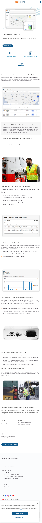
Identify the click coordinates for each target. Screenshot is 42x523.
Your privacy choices (20, 517)
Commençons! (7, 45)
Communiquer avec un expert (10, 444)
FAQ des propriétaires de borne (11, 474)
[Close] (37, 503)
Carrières (6, 484)
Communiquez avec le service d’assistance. (14, 476)
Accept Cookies (19, 513)
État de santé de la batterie (30, 56)
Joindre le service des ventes (11, 478)
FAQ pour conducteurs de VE (11, 464)
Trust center (7, 486)
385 (2, 420)
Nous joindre (7, 488)
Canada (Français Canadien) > (12, 499)
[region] (19, 511)
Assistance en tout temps (10, 466)
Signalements (21, 68)
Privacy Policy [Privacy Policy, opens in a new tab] (19, 509)
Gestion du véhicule (11, 56)
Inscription (6, 462)
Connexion (6, 460)
